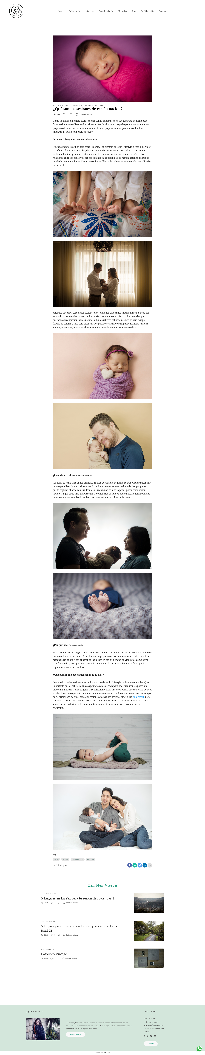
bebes (56, 859)
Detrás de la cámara (90, 106)
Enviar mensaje (152, 1022)
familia (65, 859)
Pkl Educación (147, 11)
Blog (134, 11)
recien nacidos (77, 859)
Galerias (90, 11)
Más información (75, 1034)
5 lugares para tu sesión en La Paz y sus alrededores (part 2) (79, 928)
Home (60, 11)
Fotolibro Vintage (54, 954)
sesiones (76, 106)
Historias (122, 11)
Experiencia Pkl (106, 11)
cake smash (139, 696)
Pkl (101, 106)
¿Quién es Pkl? (75, 11)
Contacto (163, 11)
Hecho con (102, 1053)
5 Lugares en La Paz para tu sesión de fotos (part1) (78, 898)
